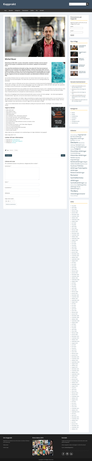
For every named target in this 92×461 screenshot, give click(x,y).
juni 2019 (74, 346)
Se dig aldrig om (16, 139)
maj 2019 (74, 348)
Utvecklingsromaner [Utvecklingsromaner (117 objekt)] (77, 194)
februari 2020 (75, 332)
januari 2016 (75, 379)
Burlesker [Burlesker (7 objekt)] (72, 140)
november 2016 (75, 370)
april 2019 (74, 350)
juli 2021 (74, 303)
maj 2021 (74, 307)
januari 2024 (75, 252)
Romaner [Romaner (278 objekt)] (74, 175)
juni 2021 (74, 305)
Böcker (73, 112)
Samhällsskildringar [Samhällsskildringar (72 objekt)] (77, 183)
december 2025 (75, 214)
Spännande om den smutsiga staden (79, 100)
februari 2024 (75, 250)
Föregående (8, 155)
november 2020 (75, 317)
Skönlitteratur (75, 123)
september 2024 (75, 238)
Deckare (11, 150)
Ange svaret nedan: (9, 198)
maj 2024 (74, 245)
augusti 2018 (75, 363)
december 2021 (75, 295)
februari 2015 (75, 393)
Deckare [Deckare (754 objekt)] (74, 142)
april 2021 (74, 308)
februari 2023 (75, 271)
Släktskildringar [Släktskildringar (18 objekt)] (74, 188)
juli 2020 (74, 324)
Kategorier (17, 10)
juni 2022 (74, 284)
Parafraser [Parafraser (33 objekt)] (73, 166)
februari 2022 (75, 291)
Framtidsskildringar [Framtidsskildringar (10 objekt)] (75, 153)
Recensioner (25, 10)
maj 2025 (74, 224)
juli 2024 (74, 242)
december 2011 (75, 425)
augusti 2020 (75, 322)
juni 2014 (74, 403)
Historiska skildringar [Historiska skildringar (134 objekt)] (78, 155)
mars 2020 (74, 331)
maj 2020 (74, 327)
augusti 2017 (75, 367)
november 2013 (75, 408)
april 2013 (74, 415)
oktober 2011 (75, 429)
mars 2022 (74, 290)
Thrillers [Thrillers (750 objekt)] (74, 191)
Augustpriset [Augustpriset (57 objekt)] (82, 135)
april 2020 (74, 329)
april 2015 (74, 389)
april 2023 (74, 267)
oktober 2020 (75, 319)
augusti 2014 (75, 399)
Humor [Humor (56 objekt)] (72, 158)
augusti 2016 (75, 375)
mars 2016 (74, 377)
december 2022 (75, 274)
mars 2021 (74, 310)
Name (76, 27)
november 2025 (75, 216)
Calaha (32, 10)
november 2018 (75, 358)
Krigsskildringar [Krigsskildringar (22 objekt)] (74, 159)
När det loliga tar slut (77, 87)
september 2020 (75, 320)
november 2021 (75, 296)
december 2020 (75, 315)
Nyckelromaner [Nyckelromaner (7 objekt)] (83, 164)
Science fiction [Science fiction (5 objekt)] (73, 185)
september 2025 (75, 219)
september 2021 (75, 300)
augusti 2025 (75, 221)
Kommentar (8, 166)
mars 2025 (74, 228)
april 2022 (74, 288)
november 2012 (75, 418)
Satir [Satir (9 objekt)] (86, 183)
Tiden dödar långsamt (17, 141)
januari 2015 (75, 394)
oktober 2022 (75, 278)
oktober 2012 (75, 420)
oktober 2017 (75, 365)
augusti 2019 (75, 343)
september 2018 (75, 362)
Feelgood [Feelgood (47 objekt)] (77, 149)
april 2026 (74, 207)
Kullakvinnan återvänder (82, 65)
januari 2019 (75, 355)
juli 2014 (74, 401)
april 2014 (74, 405)
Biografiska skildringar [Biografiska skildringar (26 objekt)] (77, 138)
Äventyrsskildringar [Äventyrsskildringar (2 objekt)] (74, 195)
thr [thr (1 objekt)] (80, 188)
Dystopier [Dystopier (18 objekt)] (78, 145)
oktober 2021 (75, 298)
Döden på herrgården (81, 59)
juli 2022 (74, 283)
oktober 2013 (75, 410)
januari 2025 (75, 231)
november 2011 (75, 427)
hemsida (14, 142)
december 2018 (75, 357)
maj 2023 (74, 266)
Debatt (73, 114)
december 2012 (75, 417)
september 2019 (75, 341)
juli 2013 (74, 413)
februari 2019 (75, 353)
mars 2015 (74, 391)
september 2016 (75, 374)
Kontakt (42, 10)
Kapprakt (9, 4)
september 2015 (75, 384)
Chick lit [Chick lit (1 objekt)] (76, 140)
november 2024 (75, 235)
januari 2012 (75, 423)
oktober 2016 (75, 372)
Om (37, 10)
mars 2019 (74, 351)
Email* (76, 31)
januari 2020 (75, 334)
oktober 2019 (75, 339)
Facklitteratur (75, 116)
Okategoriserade (75, 121)
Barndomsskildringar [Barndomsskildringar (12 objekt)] (76, 136)
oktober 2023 (75, 257)
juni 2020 (74, 326)
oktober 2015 (75, 382)
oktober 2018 (75, 360)
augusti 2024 (75, 240)
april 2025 (74, 226)
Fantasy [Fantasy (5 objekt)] (72, 149)
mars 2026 (74, 209)
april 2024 (74, 247)
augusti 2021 (75, 302)
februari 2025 (75, 229)
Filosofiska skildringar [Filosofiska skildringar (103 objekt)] (78, 151)
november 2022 (75, 276)
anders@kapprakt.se (69, 447)
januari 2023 (75, 272)
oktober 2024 (75, 236)
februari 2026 (75, 211)
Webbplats (7, 193)
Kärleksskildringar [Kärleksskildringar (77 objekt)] (76, 162)
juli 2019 (74, 345)
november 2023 (75, 255)
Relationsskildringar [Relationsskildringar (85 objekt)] (77, 172)
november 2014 (75, 396)
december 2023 (75, 254)
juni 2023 (74, 264)
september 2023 (75, 259)
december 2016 (75, 369)
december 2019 (75, 336)
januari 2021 (75, 314)
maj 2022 (74, 286)
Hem (5, 10)
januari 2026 (75, 212)
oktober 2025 (75, 217)
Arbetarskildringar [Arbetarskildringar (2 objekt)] (73, 135)
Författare (74, 118)
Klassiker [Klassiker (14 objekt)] (77, 157)
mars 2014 (74, 406)
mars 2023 (74, 269)
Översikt (11, 10)
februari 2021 (75, 312)
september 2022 (75, 279)
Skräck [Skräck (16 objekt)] (78, 187)
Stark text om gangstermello (82, 72)
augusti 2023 (75, 260)
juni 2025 (74, 223)
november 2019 (75, 338)
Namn (7, 182)
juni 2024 (74, 243)
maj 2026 (74, 205)
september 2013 (75, 411)
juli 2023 (74, 262)
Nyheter (74, 119)
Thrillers (16, 150)
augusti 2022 (75, 281)
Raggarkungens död (82, 52)
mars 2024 (74, 248)
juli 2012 (74, 422)
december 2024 (75, 233)
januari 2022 (75, 293)
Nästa (63, 155)
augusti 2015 (75, 386)
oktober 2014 (75, 398)
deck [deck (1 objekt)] (79, 140)
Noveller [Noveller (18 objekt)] (77, 164)
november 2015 (75, 381)
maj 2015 (74, 387)
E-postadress (8, 187)
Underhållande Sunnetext (82, 46)
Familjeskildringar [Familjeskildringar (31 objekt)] (81, 147)
